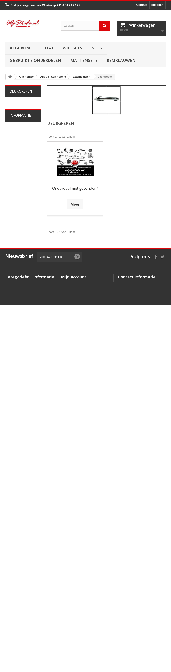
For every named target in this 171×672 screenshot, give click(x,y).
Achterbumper (21, 350)
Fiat (49, 48)
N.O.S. (97, 48)
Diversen (18, 385)
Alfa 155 (18, 419)
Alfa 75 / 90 (20, 398)
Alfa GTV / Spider (18, 478)
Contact (141, 4)
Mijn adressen (70, 620)
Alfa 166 (18, 460)
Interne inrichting (16, 327)
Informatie (20, 511)
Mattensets (84, 60)
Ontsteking (19, 207)
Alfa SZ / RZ (20, 487)
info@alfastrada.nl (147, 640)
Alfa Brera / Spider (19, 443)
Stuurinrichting (22, 262)
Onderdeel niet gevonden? (75, 188)
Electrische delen (18, 293)
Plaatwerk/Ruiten (20, 316)
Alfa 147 (18, 412)
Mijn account (73, 601)
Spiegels (18, 378)
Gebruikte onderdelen (35, 60)
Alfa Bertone (20, 112)
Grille (16, 357)
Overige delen (21, 392)
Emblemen (19, 364)
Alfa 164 (18, 453)
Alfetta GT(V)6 (22, 146)
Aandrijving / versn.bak (19, 245)
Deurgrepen (20, 371)
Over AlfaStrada (23, 523)
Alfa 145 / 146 (21, 405)
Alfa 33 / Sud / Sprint (20, 190)
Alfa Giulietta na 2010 (22, 170)
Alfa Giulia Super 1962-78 (19, 122)
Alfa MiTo (18, 180)
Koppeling (19, 234)
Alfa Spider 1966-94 (18, 136)
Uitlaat (16, 228)
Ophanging (19, 269)
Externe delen (21, 337)
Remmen (18, 255)
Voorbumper (20, 343)
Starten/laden (21, 214)
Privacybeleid (42, 644)
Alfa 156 (18, 426)
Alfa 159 (18, 433)
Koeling (17, 221)
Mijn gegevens (71, 626)
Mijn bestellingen (72, 609)
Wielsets (72, 48)
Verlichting (19, 303)
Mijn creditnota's (72, 614)
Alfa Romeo (23, 48)
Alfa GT (17, 467)
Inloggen (157, 4)
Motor (16, 200)
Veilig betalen (22, 530)
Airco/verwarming (21, 282)
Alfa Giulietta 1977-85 (20, 156)
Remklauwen (121, 60)
